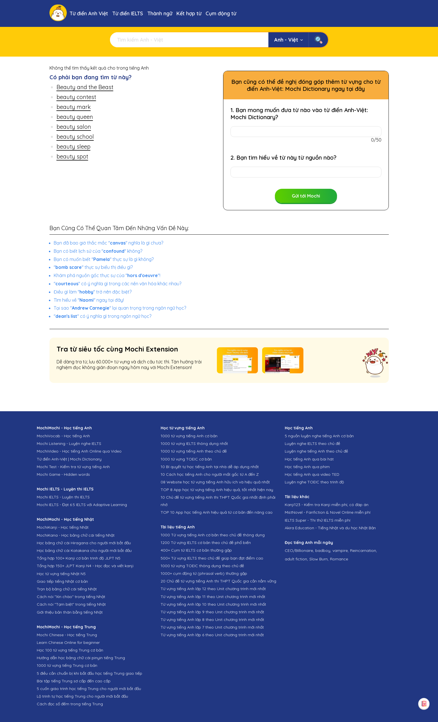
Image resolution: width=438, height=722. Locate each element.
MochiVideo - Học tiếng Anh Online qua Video (79, 451)
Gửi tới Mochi (306, 196)
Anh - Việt (288, 39)
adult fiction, (296, 559)
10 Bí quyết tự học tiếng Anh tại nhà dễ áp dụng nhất (210, 466)
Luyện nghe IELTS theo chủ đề (312, 443)
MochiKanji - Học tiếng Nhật (63, 527)
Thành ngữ (159, 13)
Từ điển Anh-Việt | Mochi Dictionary (69, 459)
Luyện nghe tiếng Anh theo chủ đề (316, 451)
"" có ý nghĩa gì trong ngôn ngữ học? (102, 316)
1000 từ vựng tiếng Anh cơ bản (189, 435)
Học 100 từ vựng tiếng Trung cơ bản (70, 650)
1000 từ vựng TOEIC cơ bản (186, 459)
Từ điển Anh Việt (89, 13)
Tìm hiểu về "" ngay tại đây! (89, 300)
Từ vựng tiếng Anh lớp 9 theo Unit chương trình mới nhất (212, 611)
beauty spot (72, 156)
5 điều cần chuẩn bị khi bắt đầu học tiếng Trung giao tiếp (89, 673)
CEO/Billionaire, (299, 550)
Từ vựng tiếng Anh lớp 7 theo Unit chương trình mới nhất (212, 627)
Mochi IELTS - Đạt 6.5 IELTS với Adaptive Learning (82, 504)
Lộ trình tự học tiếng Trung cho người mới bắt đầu (82, 696)
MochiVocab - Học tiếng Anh (63, 435)
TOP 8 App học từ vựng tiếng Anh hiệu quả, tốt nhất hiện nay (217, 489)
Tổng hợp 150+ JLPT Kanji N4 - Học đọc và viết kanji (85, 565)
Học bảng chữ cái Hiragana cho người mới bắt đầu (84, 542)
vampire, (341, 550)
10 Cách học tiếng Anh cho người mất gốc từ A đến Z (210, 474)
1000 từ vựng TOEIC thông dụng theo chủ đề (202, 565)
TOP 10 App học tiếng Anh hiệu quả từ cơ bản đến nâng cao (217, 512)
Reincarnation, (363, 550)
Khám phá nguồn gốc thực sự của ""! (107, 275)
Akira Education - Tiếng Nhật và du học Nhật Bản (330, 527)
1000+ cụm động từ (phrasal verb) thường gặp (204, 573)
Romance (339, 559)
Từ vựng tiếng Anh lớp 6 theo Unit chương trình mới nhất (212, 634)
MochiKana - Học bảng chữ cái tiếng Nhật (76, 535)
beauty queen (75, 116)
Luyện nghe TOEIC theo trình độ (314, 482)
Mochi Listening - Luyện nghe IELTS (69, 443)
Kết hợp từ (188, 13)
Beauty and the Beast (85, 87)
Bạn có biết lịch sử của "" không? (98, 251)
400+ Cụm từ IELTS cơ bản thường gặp (196, 550)
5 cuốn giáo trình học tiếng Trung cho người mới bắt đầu (89, 688)
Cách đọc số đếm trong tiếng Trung (70, 703)
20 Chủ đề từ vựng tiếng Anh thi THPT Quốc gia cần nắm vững (218, 581)
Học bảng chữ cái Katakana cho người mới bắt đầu (84, 550)
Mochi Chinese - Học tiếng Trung (67, 634)
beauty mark (74, 106)
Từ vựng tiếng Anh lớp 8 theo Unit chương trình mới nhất (212, 619)
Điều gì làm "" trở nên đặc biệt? (92, 292)
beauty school (75, 136)
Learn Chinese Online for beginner (68, 642)
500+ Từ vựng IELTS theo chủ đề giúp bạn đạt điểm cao (212, 558)
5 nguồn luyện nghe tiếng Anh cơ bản (319, 435)
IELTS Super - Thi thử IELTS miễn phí (317, 520)
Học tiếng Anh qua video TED (312, 474)
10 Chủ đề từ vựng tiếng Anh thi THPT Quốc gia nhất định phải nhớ (218, 501)
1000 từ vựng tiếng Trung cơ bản (67, 665)
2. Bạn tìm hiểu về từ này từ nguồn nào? (283, 157)
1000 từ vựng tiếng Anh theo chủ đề (194, 451)
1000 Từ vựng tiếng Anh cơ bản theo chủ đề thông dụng (213, 534)
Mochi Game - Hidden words (63, 474)
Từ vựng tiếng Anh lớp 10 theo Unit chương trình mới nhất (213, 604)
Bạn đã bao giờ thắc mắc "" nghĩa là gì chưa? (108, 243)
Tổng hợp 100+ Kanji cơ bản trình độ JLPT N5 (78, 558)
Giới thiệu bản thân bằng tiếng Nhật (70, 612)
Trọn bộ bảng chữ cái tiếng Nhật (67, 589)
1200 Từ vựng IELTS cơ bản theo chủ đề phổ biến (206, 542)
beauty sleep (73, 146)
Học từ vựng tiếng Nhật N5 (61, 573)
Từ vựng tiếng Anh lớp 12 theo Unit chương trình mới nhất (213, 588)
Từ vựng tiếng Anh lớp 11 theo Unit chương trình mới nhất (213, 596)
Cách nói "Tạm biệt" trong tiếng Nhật (71, 604)
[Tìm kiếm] (189, 39)
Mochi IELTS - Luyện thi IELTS (63, 497)
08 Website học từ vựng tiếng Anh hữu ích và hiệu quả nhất (215, 482)
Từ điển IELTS (127, 13)
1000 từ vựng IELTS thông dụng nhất (194, 443)
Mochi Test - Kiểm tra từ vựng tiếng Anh (73, 466)
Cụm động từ (221, 13)
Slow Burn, (319, 559)
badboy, (323, 550)
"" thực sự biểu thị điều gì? (93, 267)
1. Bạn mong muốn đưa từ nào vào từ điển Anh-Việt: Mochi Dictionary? (299, 113)
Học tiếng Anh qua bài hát (309, 459)
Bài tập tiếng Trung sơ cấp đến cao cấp (74, 681)
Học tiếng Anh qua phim (307, 466)
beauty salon (74, 126)
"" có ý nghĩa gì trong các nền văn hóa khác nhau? (117, 283)
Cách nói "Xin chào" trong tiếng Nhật (71, 596)
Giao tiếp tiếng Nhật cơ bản (62, 581)
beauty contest (76, 96)
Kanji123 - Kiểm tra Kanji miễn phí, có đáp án (326, 504)
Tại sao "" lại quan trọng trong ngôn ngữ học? (120, 308)
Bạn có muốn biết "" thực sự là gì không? (104, 259)
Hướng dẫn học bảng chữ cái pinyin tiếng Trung (81, 657)
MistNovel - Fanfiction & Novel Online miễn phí (327, 512)
